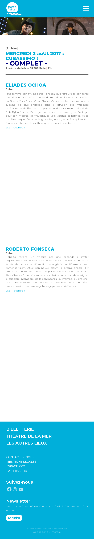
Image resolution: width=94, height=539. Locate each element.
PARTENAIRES (16, 470)
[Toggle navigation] (86, 8)
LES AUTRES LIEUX (26, 443)
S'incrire (14, 517)
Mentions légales (21, 461)
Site (8, 127)
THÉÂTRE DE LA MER (29, 436)
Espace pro (15, 466)
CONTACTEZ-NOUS (20, 457)
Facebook (18, 127)
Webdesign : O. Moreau (47, 531)
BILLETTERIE (20, 429)
